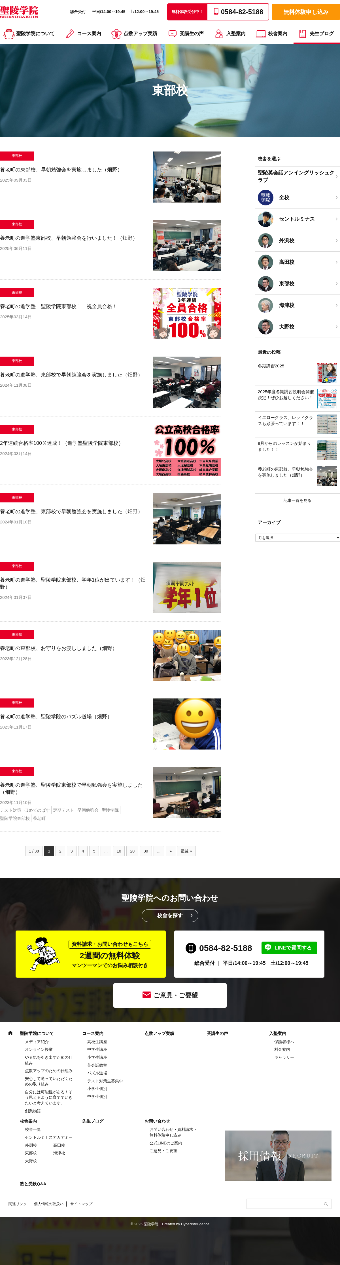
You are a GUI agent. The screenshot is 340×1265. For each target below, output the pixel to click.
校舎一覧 (33, 1129)
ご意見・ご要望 (176, 995)
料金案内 (282, 1049)
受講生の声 (192, 33)
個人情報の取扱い (48, 1204)
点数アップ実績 (140, 33)
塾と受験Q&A (33, 1183)
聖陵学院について (35, 33)
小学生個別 (97, 1088)
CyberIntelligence (195, 1224)
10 (119, 851)
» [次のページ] (170, 851)
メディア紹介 (37, 1041)
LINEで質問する (293, 948)
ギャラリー (284, 1057)
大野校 (31, 1161)
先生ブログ (322, 33)
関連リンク (17, 1204)
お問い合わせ (157, 1121)
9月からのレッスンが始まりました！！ (284, 446)
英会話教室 (97, 1065)
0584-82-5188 (225, 948)
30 (146, 851)
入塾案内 (236, 33)
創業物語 (33, 1111)
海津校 (59, 1153)
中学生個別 (97, 1096)
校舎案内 (277, 33)
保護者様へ (284, 1041)
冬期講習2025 (271, 365)
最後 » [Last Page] (186, 851)
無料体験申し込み (306, 12)
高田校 (59, 1145)
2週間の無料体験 (110, 954)
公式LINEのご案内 (166, 1143)
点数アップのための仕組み (49, 1070)
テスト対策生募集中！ (107, 1081)
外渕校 (31, 1145)
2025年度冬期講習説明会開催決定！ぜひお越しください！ (286, 394)
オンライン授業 (39, 1049)
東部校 (31, 1153)
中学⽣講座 (97, 1049)
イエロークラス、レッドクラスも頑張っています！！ (285, 420)
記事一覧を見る (297, 500)
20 (132, 851)
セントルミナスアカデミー (49, 1137)
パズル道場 (97, 1073)
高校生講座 (97, 1041)
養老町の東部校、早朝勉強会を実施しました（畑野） (285, 472)
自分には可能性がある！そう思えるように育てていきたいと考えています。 (49, 1097)
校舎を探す (170, 915)
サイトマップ (81, 1204)
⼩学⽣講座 (97, 1057)
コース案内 (89, 33)
